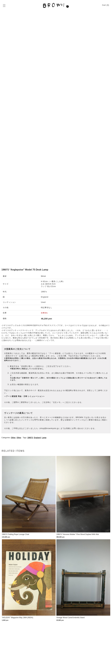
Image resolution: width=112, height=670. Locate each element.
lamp (44, 438)
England (37, 438)
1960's (30, 438)
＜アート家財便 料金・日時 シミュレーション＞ (24, 396)
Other (13, 438)
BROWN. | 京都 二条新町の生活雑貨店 (56, 5)
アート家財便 (55, 353)
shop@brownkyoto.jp (49, 428)
